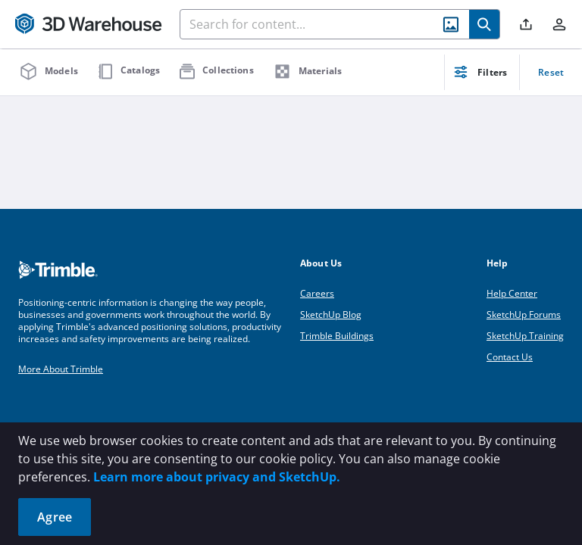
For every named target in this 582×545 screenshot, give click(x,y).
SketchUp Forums (524, 314)
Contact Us (510, 356)
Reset (551, 72)
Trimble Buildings (337, 335)
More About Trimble (60, 369)
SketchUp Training (525, 335)
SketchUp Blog (330, 314)
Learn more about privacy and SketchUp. (216, 477)
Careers (317, 293)
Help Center (512, 293)
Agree (54, 517)
